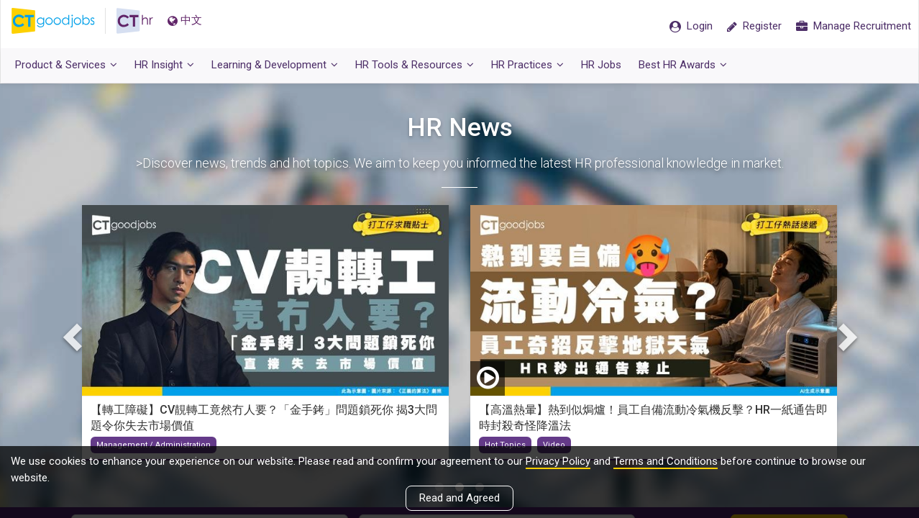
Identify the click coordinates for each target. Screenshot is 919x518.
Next (845, 340)
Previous (74, 340)
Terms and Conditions (665, 461)
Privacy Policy (558, 461)
